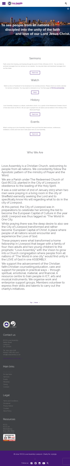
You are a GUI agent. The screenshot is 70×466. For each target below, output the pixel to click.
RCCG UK (6, 427)
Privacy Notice (8, 406)
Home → (37, 302)
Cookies (6, 408)
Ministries (6, 382)
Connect (6, 387)
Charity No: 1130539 (49, 454)
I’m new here (7, 374)
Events (5, 379)
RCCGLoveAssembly (57, 88)
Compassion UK (8, 433)
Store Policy (7, 411)
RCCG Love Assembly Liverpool (31, 454)
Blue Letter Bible (8, 431)
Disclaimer (6, 403)
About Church (8, 372)
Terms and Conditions (10, 401)
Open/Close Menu (4, 3)
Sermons (6, 377)
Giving (5, 384)
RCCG (5, 425)
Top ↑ (31, 302)
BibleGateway (7, 429)
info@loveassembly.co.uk (11, 354)
